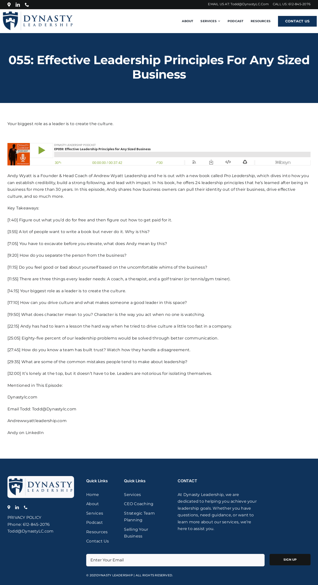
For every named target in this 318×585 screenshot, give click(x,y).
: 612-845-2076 (35, 524)
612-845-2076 (299, 4)
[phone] (27, 4)
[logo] (40, 478)
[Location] (9, 4)
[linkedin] (18, 4)
